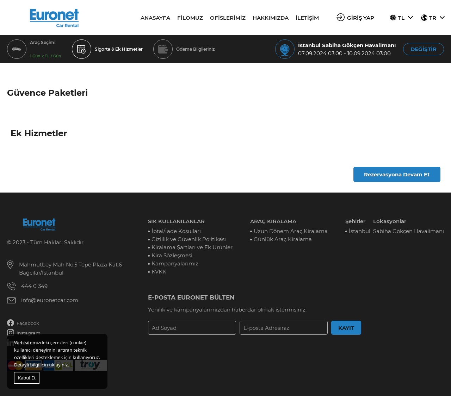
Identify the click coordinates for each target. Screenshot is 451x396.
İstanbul (359, 231)
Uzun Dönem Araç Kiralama (291, 231)
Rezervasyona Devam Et (397, 174)
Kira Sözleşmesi (172, 255)
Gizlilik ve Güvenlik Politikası (189, 239)
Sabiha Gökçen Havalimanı (408, 231)
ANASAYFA (155, 17)
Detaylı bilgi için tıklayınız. (41, 365)
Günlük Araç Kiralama (283, 239)
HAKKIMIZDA (271, 17)
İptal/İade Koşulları (176, 231)
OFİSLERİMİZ (228, 17)
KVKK (159, 271)
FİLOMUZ (190, 17)
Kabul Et (27, 378)
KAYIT (346, 328)
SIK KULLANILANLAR (176, 221)
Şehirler (355, 221)
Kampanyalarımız (175, 263)
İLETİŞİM (307, 17)
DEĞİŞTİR (423, 49)
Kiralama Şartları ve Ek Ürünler (192, 247)
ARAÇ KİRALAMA (273, 221)
